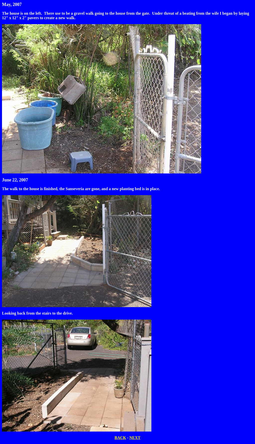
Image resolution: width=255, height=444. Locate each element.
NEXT (134, 438)
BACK (120, 438)
